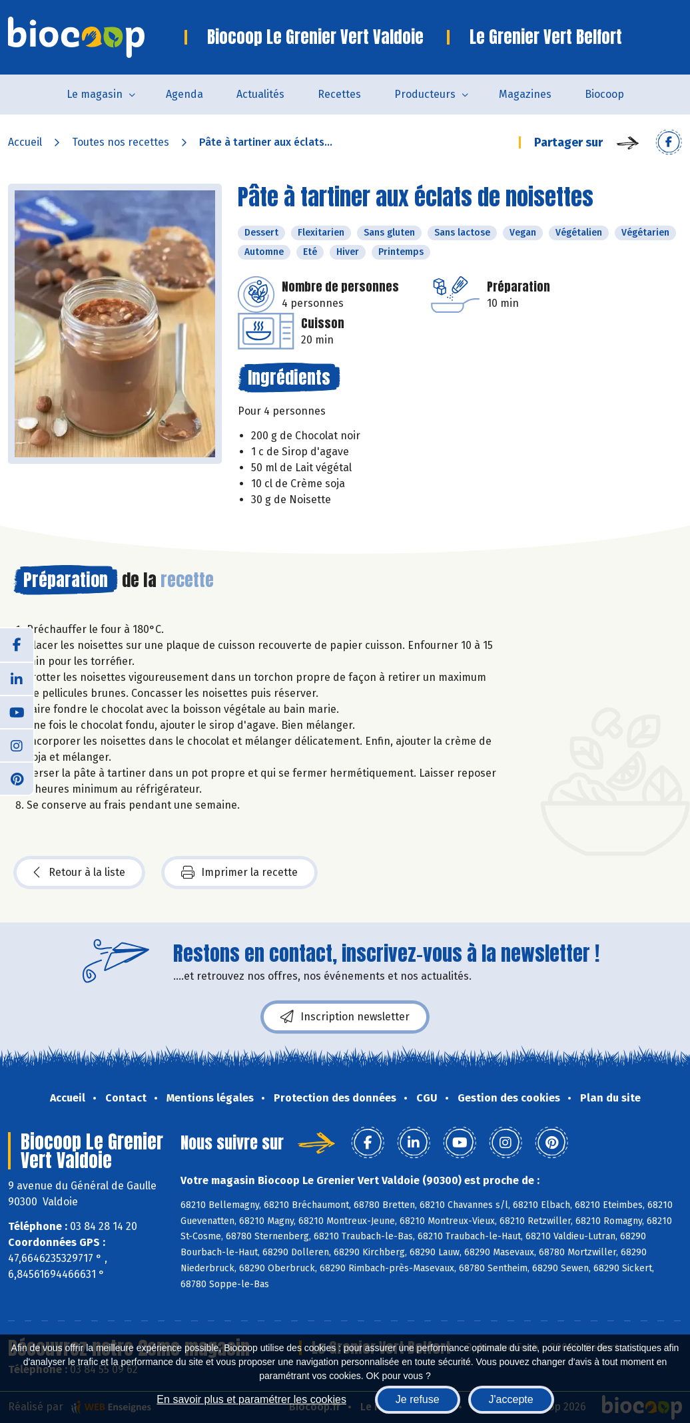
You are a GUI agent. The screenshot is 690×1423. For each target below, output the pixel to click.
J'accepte (511, 1399)
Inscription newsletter (345, 1017)
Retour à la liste (79, 872)
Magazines (525, 94)
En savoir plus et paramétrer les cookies (251, 1399)
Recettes (339, 94)
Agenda (184, 94)
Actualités (260, 94)
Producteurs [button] (425, 94)
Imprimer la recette (239, 872)
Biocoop (604, 94)
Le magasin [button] (95, 94)
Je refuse (418, 1399)
